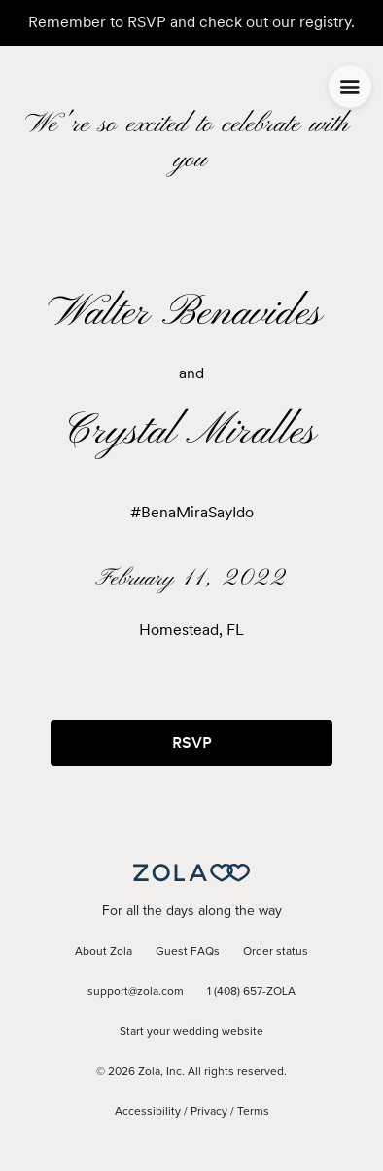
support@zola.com (135, 992)
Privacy (209, 1112)
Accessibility (148, 1112)
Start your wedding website (191, 1032)
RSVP (192, 742)
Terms (253, 1112)
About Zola (103, 952)
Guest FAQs (188, 952)
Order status (275, 952)
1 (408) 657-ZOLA (251, 992)
